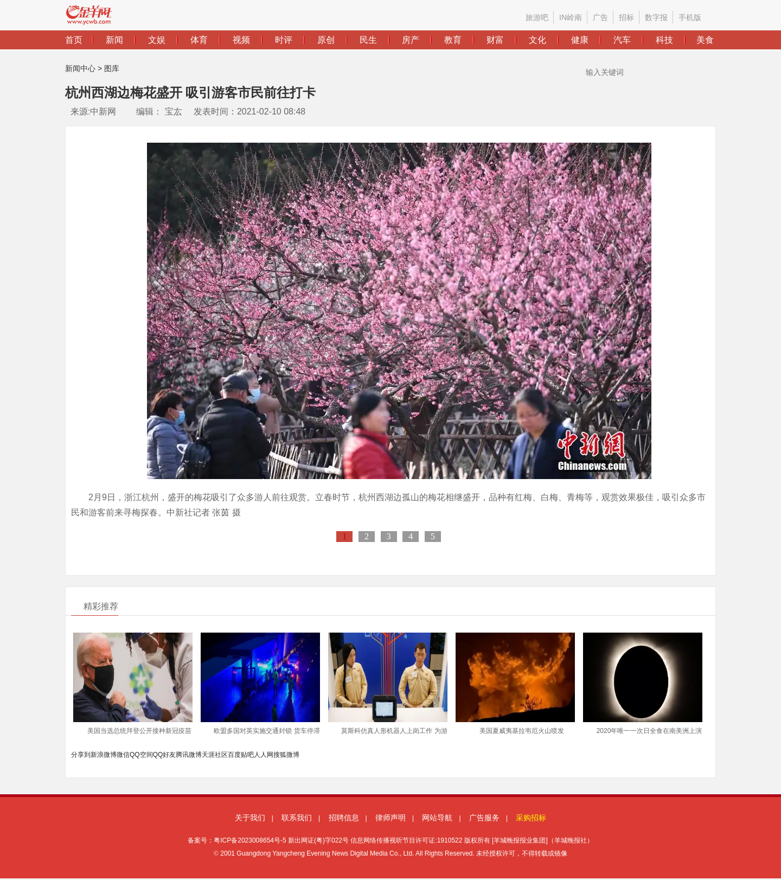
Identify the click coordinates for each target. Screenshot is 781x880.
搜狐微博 (286, 754)
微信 (123, 754)
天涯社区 (215, 754)
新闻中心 (80, 68)
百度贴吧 (241, 754)
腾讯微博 (189, 754)
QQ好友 (164, 754)
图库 (111, 68)
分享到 (81, 754)
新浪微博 (104, 754)
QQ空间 (141, 754)
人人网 (263, 754)
